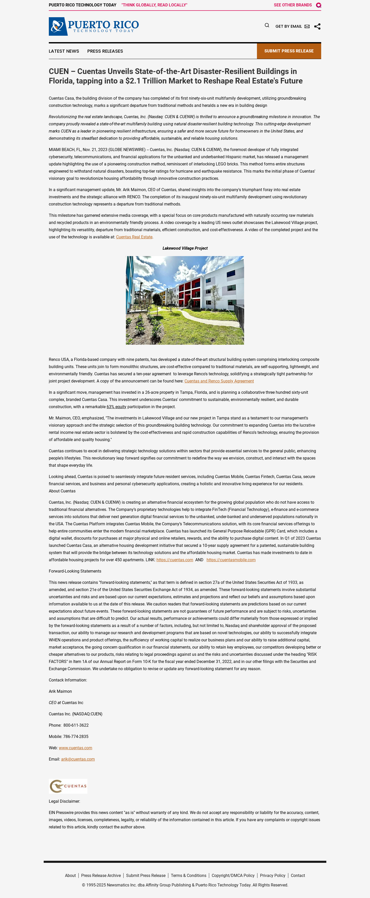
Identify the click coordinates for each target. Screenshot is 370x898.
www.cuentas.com (75, 747)
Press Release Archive (101, 875)
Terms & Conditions (188, 875)
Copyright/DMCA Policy (233, 875)
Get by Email (292, 26)
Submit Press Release (145, 875)
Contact (298, 875)
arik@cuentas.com (78, 759)
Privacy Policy (272, 875)
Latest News (64, 51)
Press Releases (105, 51)
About (70, 875)
